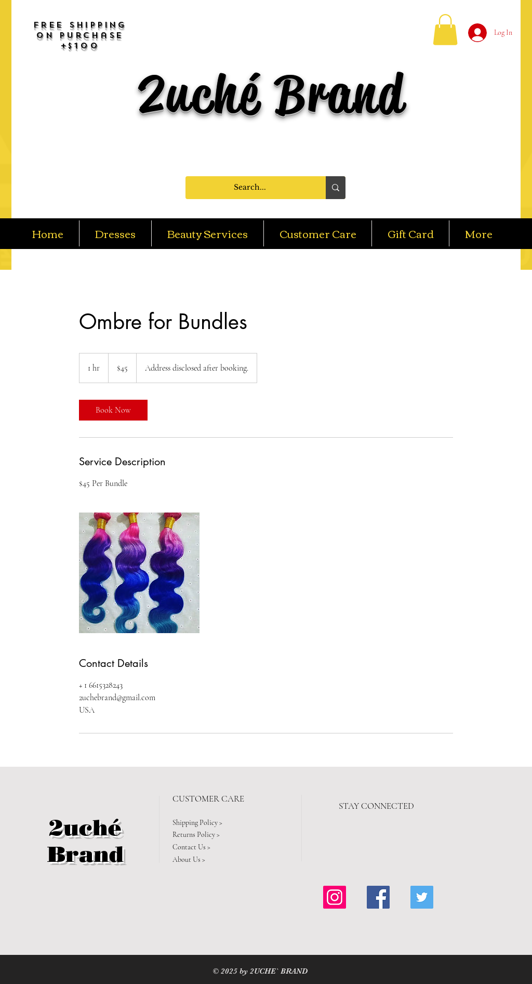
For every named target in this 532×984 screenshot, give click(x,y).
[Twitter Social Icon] (421, 897)
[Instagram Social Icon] (334, 897)
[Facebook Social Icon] (378, 897)
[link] (113, 410)
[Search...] (250, 187)
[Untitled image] (139, 573)
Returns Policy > (196, 834)
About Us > (188, 859)
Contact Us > (191, 847)
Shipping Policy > (197, 822)
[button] (445, 29)
